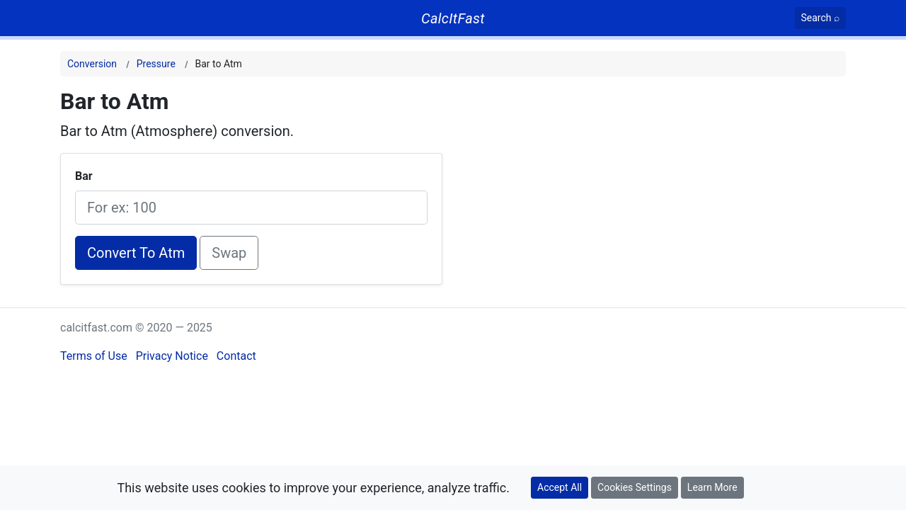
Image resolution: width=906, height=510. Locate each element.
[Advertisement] (688, 187)
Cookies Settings (634, 487)
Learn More (712, 487)
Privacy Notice (172, 356)
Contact (236, 356)
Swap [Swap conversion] (229, 252)
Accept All (559, 487)
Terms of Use (93, 356)
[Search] (821, 18)
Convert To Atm (136, 252)
